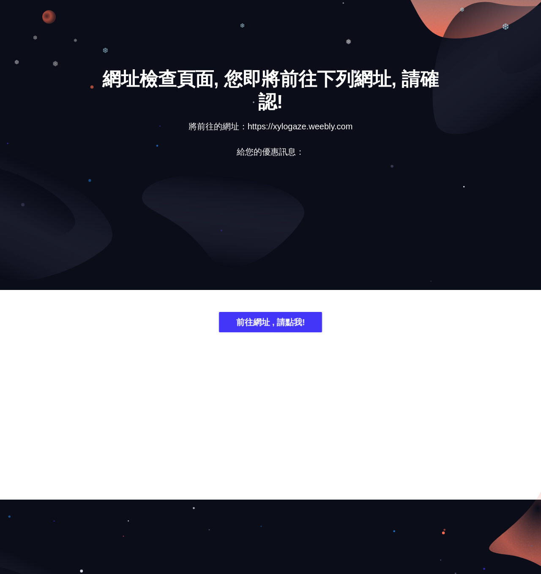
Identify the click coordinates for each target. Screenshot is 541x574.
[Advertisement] (270, 230)
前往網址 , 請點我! (270, 323)
